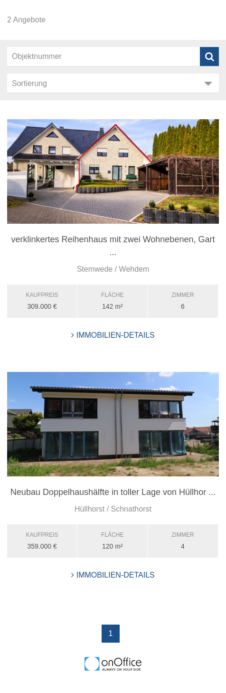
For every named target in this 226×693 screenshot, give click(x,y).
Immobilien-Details (113, 335)
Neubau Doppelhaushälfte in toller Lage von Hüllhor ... (113, 492)
